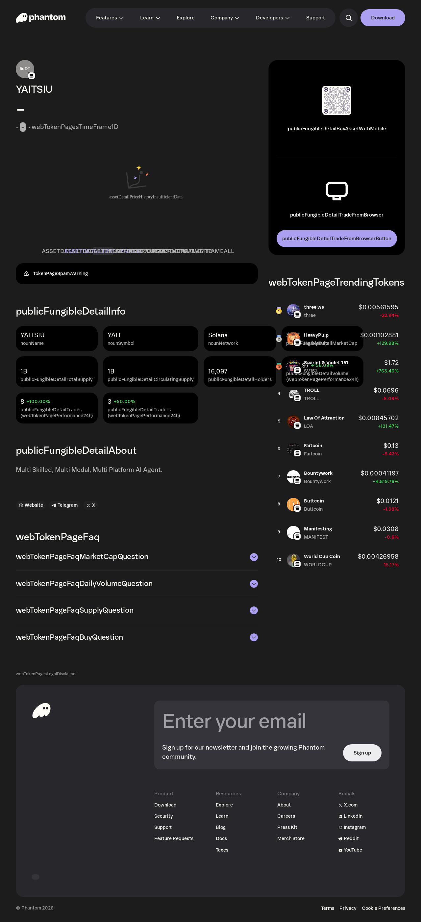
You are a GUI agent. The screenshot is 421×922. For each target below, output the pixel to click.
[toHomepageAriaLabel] (41, 713)
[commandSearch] (348, 18)
